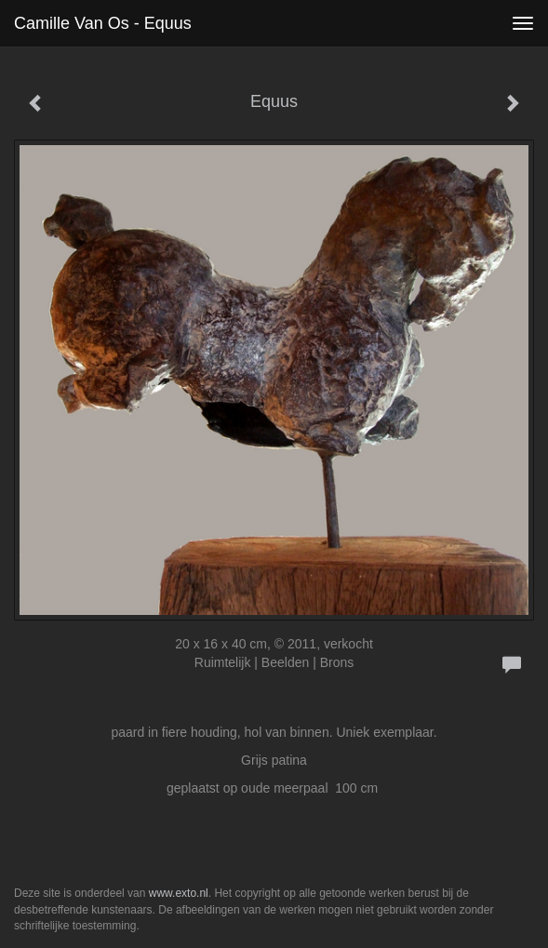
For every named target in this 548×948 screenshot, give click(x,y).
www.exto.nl (178, 893)
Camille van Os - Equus (103, 23)
